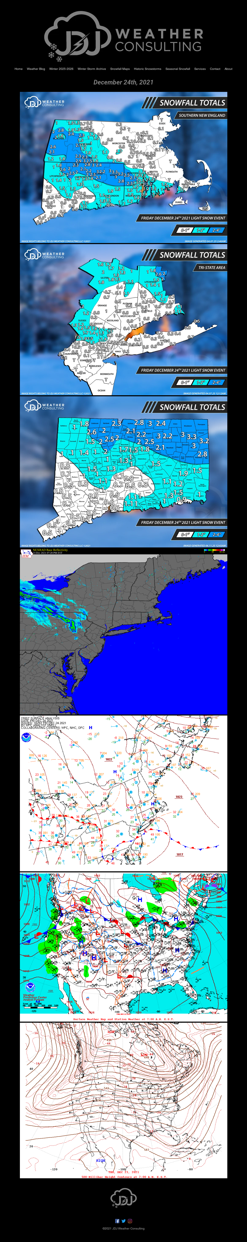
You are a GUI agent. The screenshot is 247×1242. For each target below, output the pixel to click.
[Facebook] (117, 1221)
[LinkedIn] (130, 1221)
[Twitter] (123, 1221)
